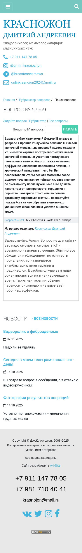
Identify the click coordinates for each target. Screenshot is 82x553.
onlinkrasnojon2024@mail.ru (33, 82)
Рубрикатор (37, 121)
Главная (9, 100)
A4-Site (55, 465)
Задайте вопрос (15, 121)
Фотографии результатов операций (36, 397)
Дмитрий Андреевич (41, 28)
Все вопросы (58, 121)
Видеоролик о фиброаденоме (30, 331)
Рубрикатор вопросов (34, 100)
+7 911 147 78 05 (23, 57)
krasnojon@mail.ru (41, 500)
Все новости (46, 319)
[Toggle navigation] (8, 6)
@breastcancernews (27, 74)
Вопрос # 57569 (14, 220)
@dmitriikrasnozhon (25, 65)
